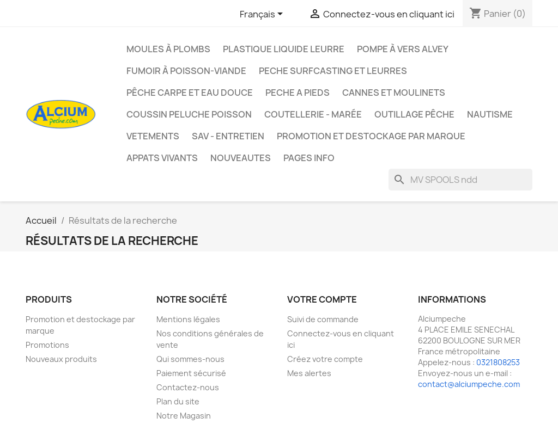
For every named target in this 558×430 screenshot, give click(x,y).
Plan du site (177, 401)
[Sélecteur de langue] (263, 14)
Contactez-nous (187, 387)
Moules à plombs (168, 49)
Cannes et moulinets (393, 93)
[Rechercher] (460, 180)
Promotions (47, 345)
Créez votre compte (325, 359)
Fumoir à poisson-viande (186, 71)
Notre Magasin (183, 415)
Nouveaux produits (61, 359)
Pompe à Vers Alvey (402, 49)
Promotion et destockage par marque (371, 136)
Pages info (309, 158)
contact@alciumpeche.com (469, 384)
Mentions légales (188, 319)
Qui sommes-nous (190, 359)
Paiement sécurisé (191, 373)
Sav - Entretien (228, 136)
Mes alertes (309, 373)
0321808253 (498, 362)
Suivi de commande (323, 319)
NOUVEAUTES (240, 158)
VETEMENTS (152, 136)
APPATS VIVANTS (162, 158)
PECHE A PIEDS (297, 93)
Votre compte (322, 299)
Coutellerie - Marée (313, 114)
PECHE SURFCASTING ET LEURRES (333, 71)
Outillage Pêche (414, 114)
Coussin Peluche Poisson (189, 114)
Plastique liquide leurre (283, 49)
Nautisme (490, 114)
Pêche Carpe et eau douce (189, 93)
